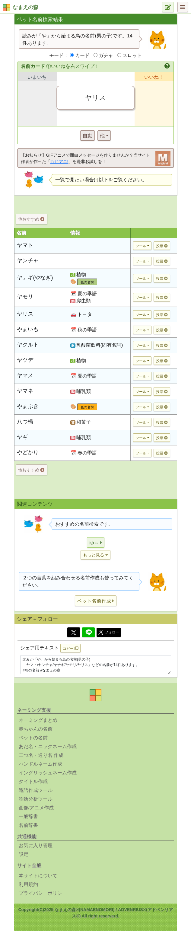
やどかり (28, 452)
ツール (140, 246)
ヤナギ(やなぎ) (35, 278)
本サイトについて (38, 875)
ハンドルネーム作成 (40, 764)
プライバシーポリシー (43, 893)
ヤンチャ (28, 260)
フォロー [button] (108, 632)
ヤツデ (25, 360)
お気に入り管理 (36, 845)
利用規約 (28, 884)
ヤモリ (25, 297)
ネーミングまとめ (38, 720)
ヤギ (22, 437)
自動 (87, 135)
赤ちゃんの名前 (36, 729)
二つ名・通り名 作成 (41, 755)
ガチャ (106, 55)
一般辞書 (28, 816)
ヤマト (25, 245)
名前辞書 (28, 825)
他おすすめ (31, 219)
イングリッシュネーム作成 (48, 772)
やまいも (28, 329)
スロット (132, 55)
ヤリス (25, 314)
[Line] (88, 632)
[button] (167, 66)
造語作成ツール (36, 790)
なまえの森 (25, 7)
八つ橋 (25, 422)
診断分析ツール (36, 799)
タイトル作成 (33, 781)
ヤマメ (25, 375)
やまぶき (28, 406)
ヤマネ (25, 391)
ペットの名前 (33, 737)
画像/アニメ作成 (36, 807)
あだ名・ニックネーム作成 (48, 746)
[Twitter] (73, 632)
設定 (23, 854)
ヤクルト (28, 345)
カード (82, 55)
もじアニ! (59, 161)
